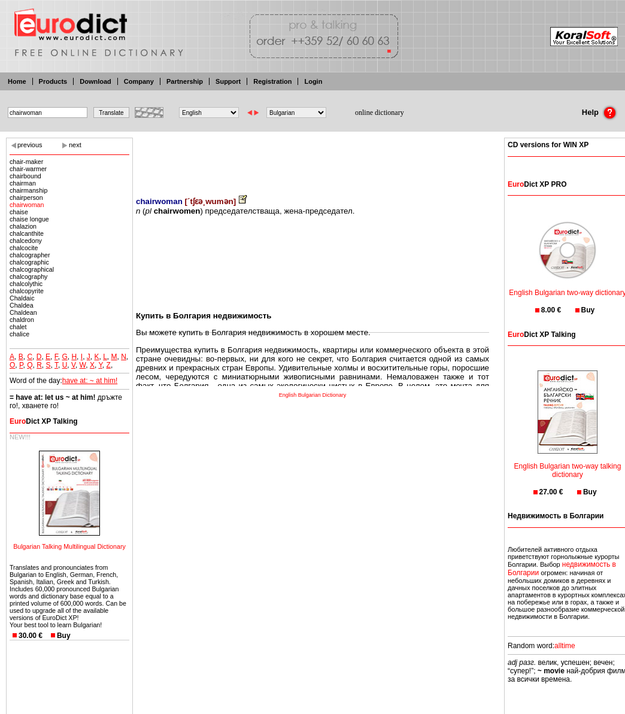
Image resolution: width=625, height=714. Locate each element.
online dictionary (379, 112)
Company (139, 81)
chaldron (22, 319)
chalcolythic (26, 283)
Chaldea (22, 305)
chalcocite (24, 247)
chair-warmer (28, 168)
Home (17, 81)
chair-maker (26, 161)
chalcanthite (27, 233)
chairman (23, 183)
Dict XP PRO (537, 184)
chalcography (28, 276)
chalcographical (32, 269)
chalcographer (30, 255)
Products (53, 81)
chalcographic (29, 262)
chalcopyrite (27, 290)
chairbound (25, 176)
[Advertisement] (312, 159)
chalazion (23, 226)
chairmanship (28, 190)
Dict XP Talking (44, 421)
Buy (64, 635)
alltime (564, 646)
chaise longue (29, 219)
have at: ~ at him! (89, 380)
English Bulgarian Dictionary (313, 395)
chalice (19, 334)
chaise (19, 211)
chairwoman (27, 204)
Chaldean (23, 312)
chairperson (26, 197)
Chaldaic (22, 298)
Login (313, 81)
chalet (18, 326)
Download (95, 81)
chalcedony (26, 240)
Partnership (184, 81)
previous (30, 144)
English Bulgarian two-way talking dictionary (567, 463)
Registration (272, 81)
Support (228, 81)
